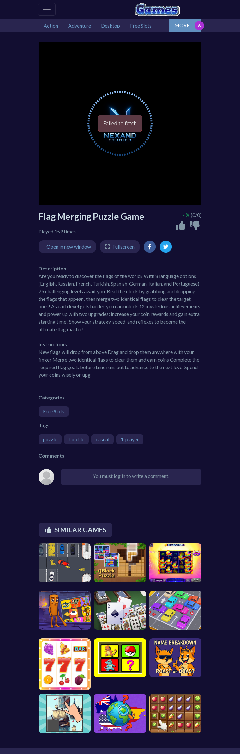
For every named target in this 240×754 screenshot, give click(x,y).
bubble (76, 439)
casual (102, 439)
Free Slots (53, 411)
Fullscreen (123, 247)
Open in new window (68, 247)
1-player (130, 439)
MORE (181, 25)
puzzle (50, 439)
